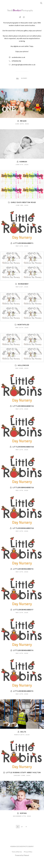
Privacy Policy (28, 852)
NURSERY (24, 78)
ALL (17, 78)
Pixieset (26, 855)
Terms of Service (17, 852)
